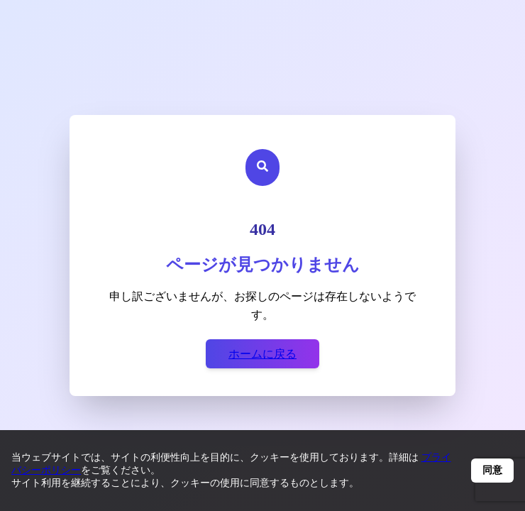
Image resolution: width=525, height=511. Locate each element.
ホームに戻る (262, 354)
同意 (492, 470)
